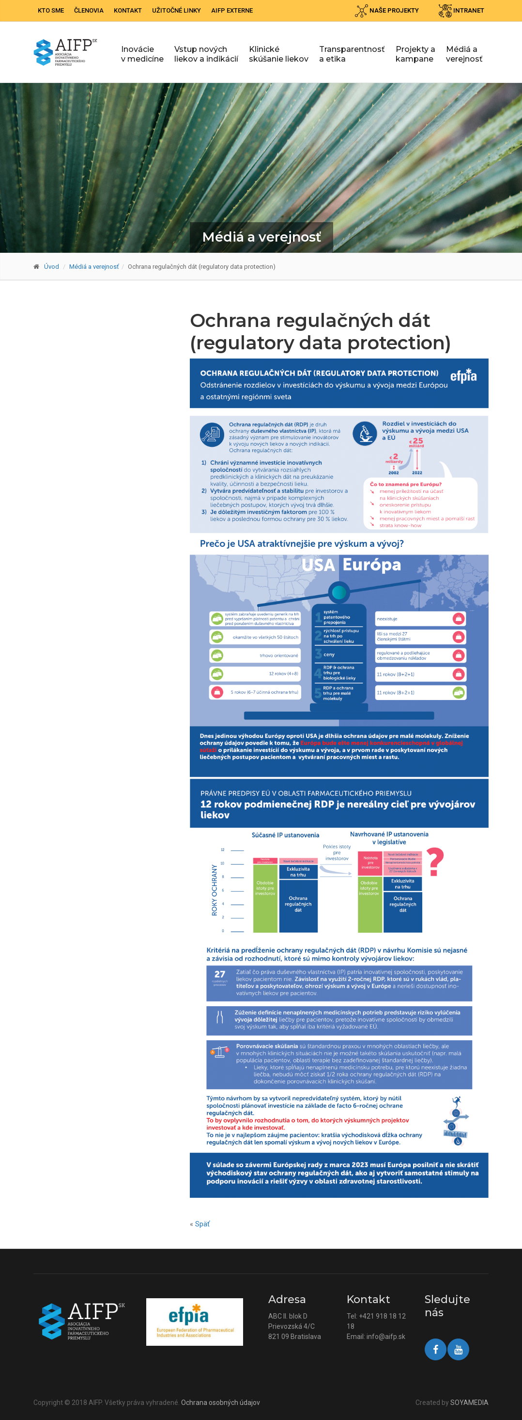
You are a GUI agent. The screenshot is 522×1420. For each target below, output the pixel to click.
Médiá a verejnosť (464, 54)
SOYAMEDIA (469, 1402)
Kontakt (128, 10)
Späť (202, 1224)
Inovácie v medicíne (142, 54)
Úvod (51, 266)
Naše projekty (387, 10)
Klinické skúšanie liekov (278, 54)
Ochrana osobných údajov (220, 1402)
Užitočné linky (176, 10)
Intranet (461, 10)
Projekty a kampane (415, 54)
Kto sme (51, 10)
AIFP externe (232, 10)
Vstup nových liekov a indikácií (206, 54)
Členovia (89, 10)
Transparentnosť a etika (352, 54)
